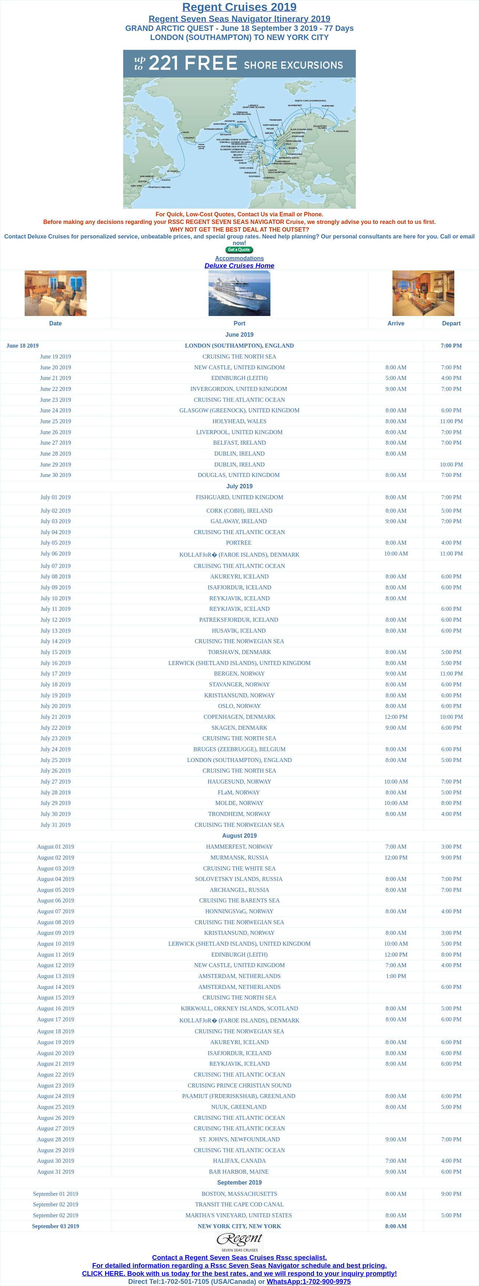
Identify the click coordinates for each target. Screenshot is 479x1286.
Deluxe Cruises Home (239, 265)
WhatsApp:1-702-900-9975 (309, 1281)
